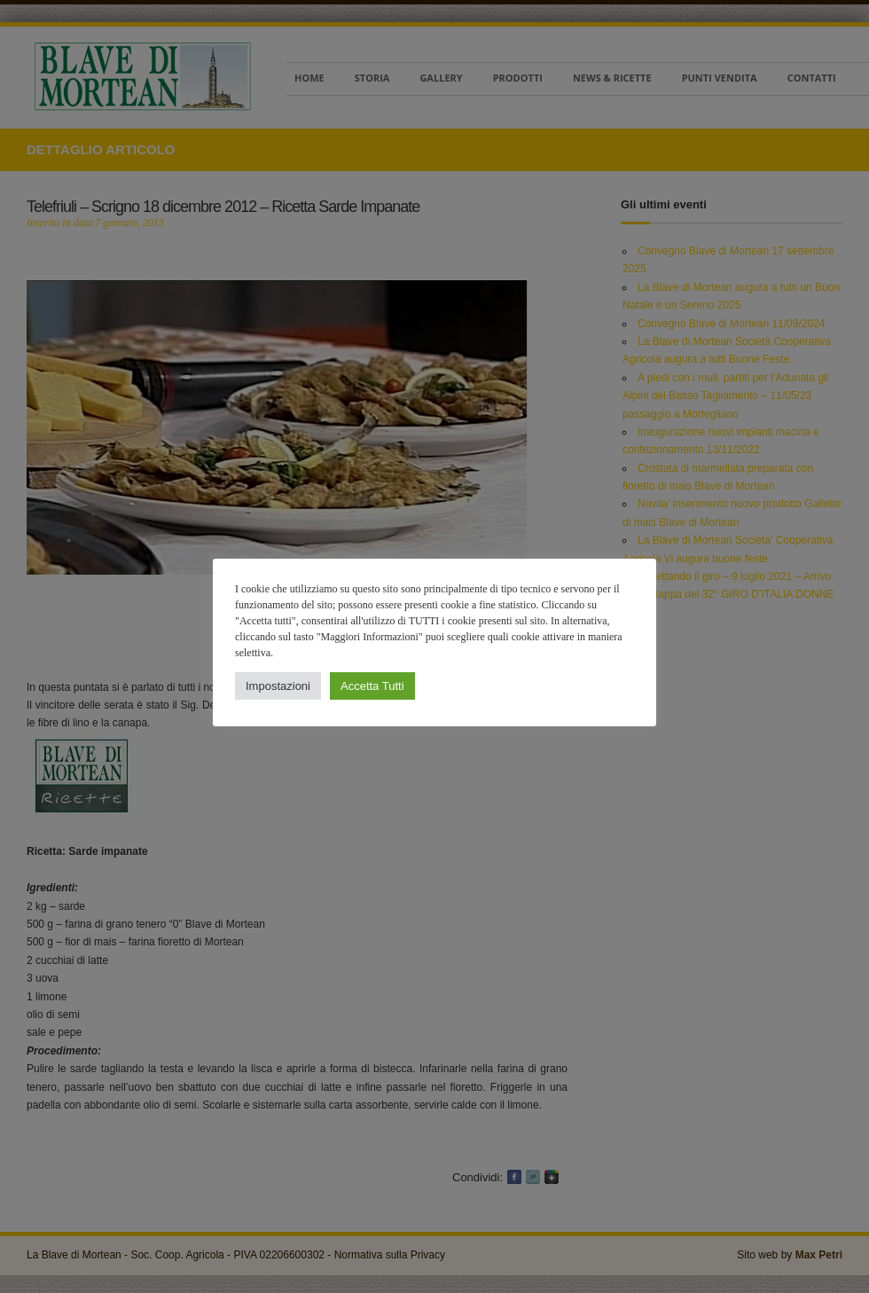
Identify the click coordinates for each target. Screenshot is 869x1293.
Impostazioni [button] (278, 686)
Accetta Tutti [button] (372, 686)
